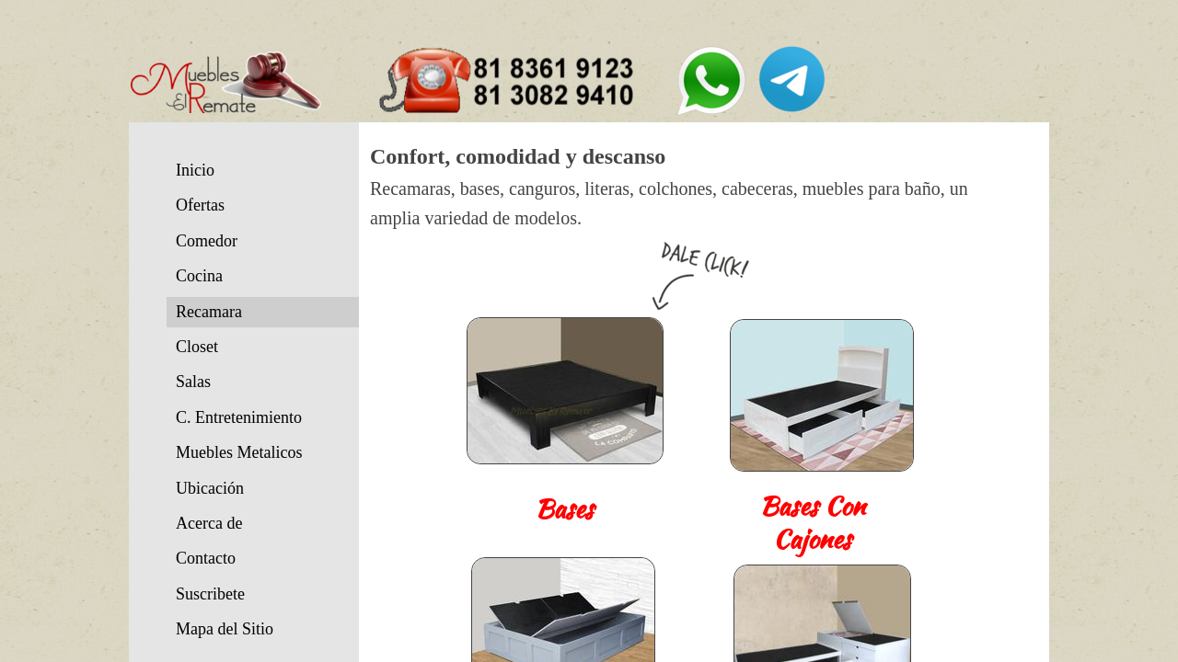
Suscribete (210, 594)
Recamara (209, 311)
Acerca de (209, 523)
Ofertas (200, 205)
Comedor (206, 241)
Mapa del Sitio (224, 629)
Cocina (199, 276)
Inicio (195, 170)
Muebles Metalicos (239, 452)
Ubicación (210, 488)
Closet (197, 346)
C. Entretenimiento (239, 417)
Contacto (206, 558)
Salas (193, 381)
